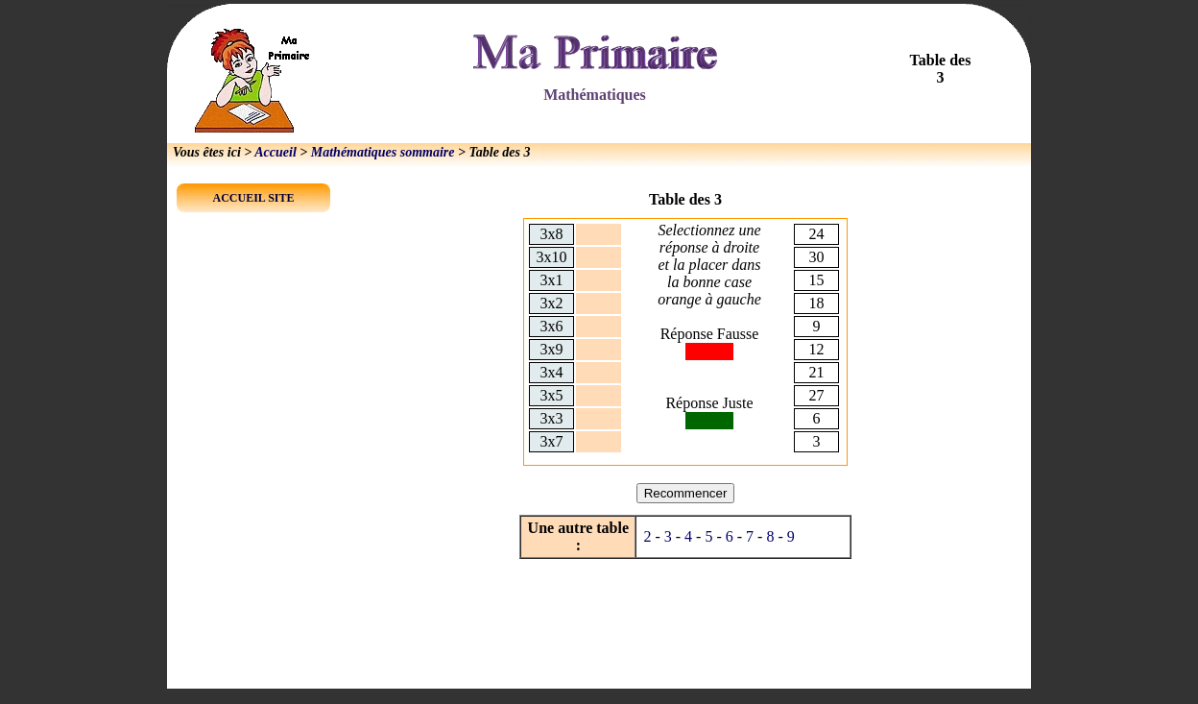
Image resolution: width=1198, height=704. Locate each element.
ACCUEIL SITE (253, 198)
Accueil (275, 152)
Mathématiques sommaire (383, 152)
